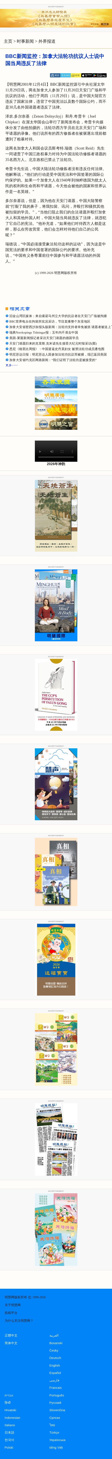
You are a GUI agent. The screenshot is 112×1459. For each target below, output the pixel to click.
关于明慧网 (13, 1305)
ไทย (52, 1425)
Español (55, 1373)
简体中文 (11, 1343)
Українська (57, 1440)
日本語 (9, 1432)
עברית (9, 1395)
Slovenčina (57, 1410)
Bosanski (56, 1343)
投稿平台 (11, 1313)
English (55, 1365)
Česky (54, 1350)
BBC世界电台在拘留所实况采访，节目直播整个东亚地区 (50, 321)
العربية (54, 1335)
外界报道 (46, 41)
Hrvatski (10, 1410)
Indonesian (12, 1417)
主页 (8, 41)
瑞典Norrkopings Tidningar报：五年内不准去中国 (43, 332)
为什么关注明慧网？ (19, 1320)
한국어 (9, 1440)
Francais (56, 1387)
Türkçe (54, 1432)
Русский (55, 1402)
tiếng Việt (56, 1447)
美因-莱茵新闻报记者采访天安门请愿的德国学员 (44, 338)
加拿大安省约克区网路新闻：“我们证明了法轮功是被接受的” (53, 360)
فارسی (54, 1380)
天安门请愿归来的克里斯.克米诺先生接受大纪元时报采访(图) (53, 343)
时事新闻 (25, 41)
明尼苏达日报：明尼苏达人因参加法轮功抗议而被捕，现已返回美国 (58, 354)
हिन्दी (8, 1402)
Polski (9, 1447)
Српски (55, 1417)
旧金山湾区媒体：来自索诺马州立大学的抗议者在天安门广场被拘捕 (58, 316)
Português (57, 1395)
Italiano (10, 1425)
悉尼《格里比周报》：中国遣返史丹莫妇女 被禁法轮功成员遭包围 (56, 349)
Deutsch (55, 1358)
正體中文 (11, 1335)
